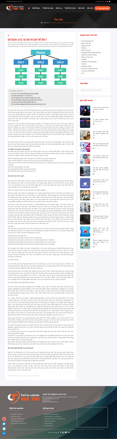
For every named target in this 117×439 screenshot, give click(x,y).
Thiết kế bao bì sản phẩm (51, 414)
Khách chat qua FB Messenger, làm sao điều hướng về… (100, 230)
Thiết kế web (48, 8)
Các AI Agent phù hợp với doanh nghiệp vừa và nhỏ (25, 98)
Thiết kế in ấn (70, 8)
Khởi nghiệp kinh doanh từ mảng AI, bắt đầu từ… (100, 193)
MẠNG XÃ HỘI (85, 46)
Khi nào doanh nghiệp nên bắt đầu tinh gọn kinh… (100, 169)
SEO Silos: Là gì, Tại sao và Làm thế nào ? (63, 22)
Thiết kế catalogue (49, 421)
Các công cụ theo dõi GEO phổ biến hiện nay (23, 102)
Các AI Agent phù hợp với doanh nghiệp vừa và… (100, 133)
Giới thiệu (36, 8)
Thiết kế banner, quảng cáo (52, 416)
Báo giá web (102, 8)
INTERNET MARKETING (17, 418)
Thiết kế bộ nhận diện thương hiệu (54, 418)
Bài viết (81, 8)
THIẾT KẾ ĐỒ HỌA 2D (17, 421)
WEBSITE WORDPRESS (89, 62)
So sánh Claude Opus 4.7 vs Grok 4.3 (21, 95)
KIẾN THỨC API (86, 43)
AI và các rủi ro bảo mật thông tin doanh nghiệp (24, 93)
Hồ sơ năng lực (48, 425)
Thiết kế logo (48, 423)
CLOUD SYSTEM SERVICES (18, 423)
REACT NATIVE (86, 50)
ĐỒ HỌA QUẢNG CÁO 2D (89, 68)
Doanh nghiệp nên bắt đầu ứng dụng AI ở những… (100, 242)
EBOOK (83, 48)
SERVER (84, 59)
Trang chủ (45, 22)
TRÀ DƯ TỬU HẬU (87, 57)
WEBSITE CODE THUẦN (89, 55)
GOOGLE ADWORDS (88, 71)
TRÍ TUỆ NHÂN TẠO (87, 41)
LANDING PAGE (86, 66)
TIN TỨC (83, 64)
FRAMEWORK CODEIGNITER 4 (91, 52)
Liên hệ (90, 8)
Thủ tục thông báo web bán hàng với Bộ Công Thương (26, 100)
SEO (82, 73)
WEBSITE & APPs (15, 416)
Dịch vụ (59, 8)
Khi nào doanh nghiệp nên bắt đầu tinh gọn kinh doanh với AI (28, 104)
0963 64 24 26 (99, 1)
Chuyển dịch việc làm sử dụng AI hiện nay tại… (100, 206)
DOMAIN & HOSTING (17, 414)
